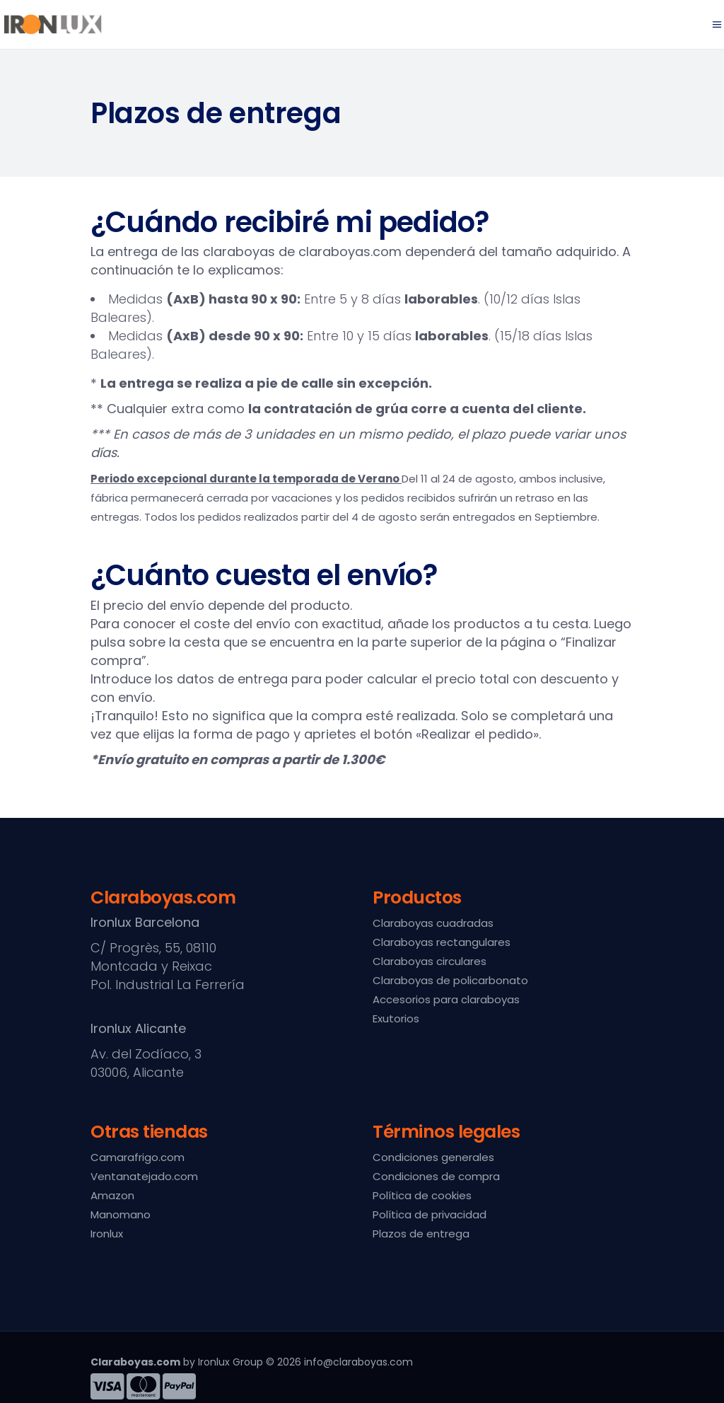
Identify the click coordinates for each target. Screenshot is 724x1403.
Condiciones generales (433, 1157)
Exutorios (396, 1018)
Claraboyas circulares (429, 961)
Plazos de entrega (421, 1233)
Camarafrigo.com (137, 1157)
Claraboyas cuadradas (433, 923)
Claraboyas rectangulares (441, 942)
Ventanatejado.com (144, 1176)
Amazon (112, 1195)
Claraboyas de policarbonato (450, 980)
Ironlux (106, 1233)
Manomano (120, 1214)
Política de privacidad (429, 1214)
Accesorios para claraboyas (446, 999)
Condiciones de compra (436, 1176)
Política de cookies (422, 1195)
